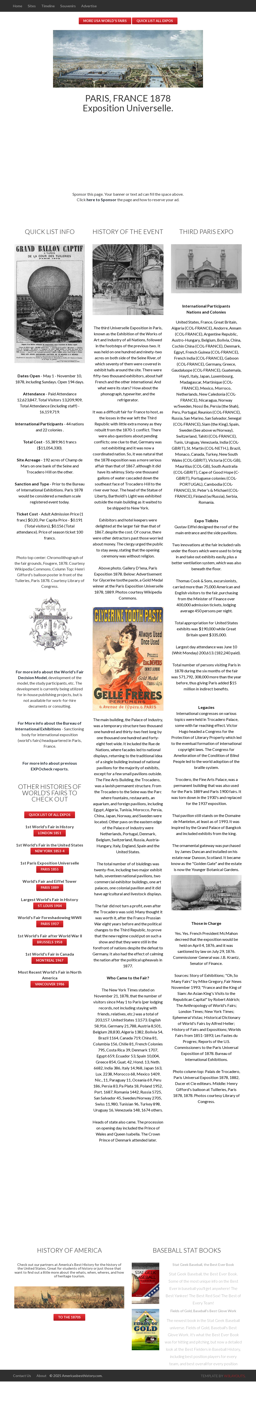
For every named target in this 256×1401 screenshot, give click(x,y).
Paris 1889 (50, 887)
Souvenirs (68, 6)
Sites (32, 6)
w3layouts (234, 1375)
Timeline (48, 6)
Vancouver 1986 (49, 984)
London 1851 (49, 833)
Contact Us (22, 1375)
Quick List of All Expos (49, 814)
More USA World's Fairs (105, 21)
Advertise (90, 6)
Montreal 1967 (49, 960)
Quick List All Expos (154, 21)
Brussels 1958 (49, 942)
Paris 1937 (50, 924)
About (42, 1375)
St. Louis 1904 (50, 905)
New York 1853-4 (49, 851)
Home (17, 6)
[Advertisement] (128, 156)
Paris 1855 (50, 869)
